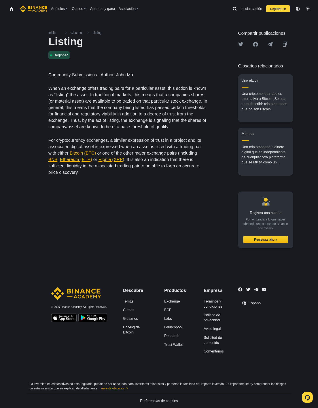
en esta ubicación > (114, 388)
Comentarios (214, 351)
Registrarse (278, 9)
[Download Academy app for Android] (92, 318)
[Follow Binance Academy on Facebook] (240, 289)
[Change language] (297, 9)
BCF (167, 310)
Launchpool (173, 327)
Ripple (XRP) (111, 159)
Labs (168, 318)
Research (171, 336)
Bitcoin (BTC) (83, 153)
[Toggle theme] (308, 8)
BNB (52, 159)
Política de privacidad (212, 317)
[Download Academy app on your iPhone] (64, 318)
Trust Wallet (173, 345)
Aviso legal (212, 329)
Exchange (172, 301)
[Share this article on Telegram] (270, 44)
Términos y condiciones (213, 303)
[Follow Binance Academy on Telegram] (256, 289)
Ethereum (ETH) (76, 159)
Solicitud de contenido (213, 340)
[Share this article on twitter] (240, 44)
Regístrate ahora (265, 239)
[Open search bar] (233, 9)
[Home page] (33, 8)
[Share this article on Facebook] (255, 44)
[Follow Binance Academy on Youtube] (264, 289)
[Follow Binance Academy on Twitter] (248, 289)
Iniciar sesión (252, 9)
